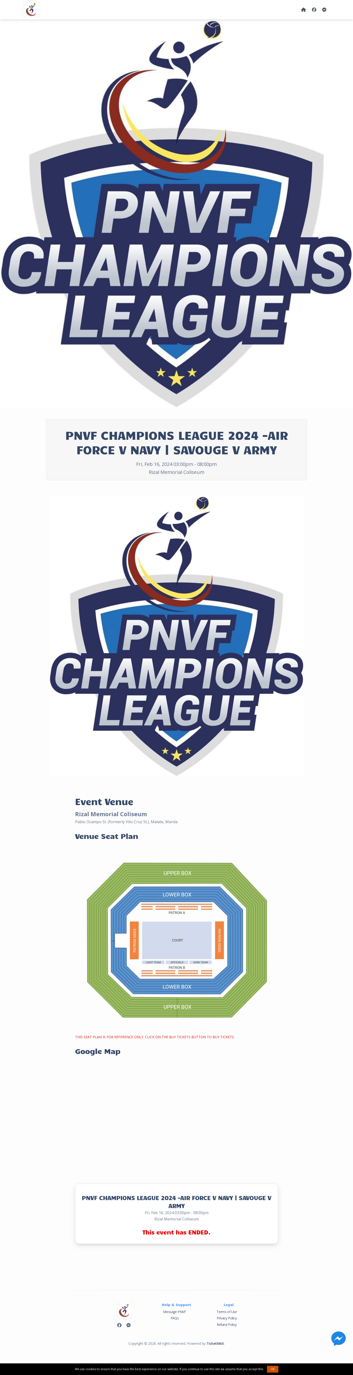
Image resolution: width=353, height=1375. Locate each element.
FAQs (175, 1318)
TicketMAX (215, 1343)
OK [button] (273, 1369)
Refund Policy (227, 1324)
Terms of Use (226, 1311)
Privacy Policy (227, 1318)
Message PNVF (174, 1311)
